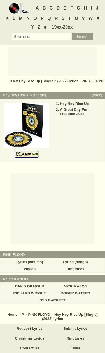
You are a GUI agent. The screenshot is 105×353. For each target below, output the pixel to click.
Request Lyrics (30, 328)
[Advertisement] (52, 61)
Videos (29, 269)
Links (75, 348)
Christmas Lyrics (29, 338)
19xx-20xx (62, 27)
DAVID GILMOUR (29, 286)
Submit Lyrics (75, 328)
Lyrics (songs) (75, 262)
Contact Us (29, 348)
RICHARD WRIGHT (29, 293)
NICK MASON (75, 286)
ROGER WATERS (75, 293)
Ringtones (76, 269)
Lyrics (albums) (29, 262)
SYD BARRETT (52, 300)
